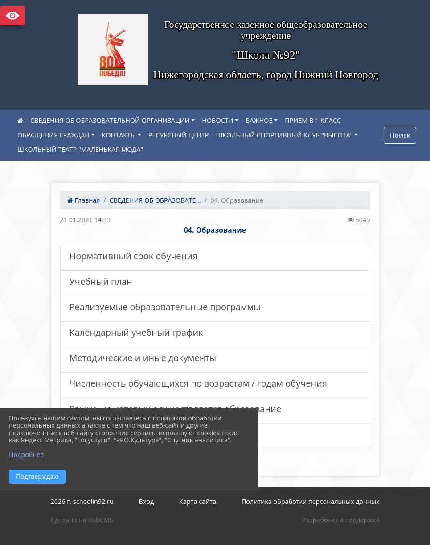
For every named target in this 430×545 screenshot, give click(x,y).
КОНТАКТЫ (119, 135)
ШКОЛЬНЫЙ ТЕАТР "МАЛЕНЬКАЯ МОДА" (80, 149)
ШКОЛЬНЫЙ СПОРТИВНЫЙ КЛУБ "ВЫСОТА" (284, 135)
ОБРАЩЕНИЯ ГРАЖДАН (53, 135)
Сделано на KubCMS (82, 520)
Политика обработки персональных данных (311, 501)
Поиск (399, 135)
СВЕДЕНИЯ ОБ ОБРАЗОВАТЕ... (155, 200)
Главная (83, 200)
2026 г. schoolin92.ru (82, 501)
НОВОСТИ (217, 120)
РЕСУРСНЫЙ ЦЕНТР (178, 135)
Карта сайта (197, 501)
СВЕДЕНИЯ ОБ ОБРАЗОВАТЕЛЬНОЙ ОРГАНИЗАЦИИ (110, 120)
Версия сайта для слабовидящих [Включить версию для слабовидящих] (12, 15)
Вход (146, 501)
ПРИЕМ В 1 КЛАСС (313, 120)
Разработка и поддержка (340, 520)
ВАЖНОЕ (259, 120)
